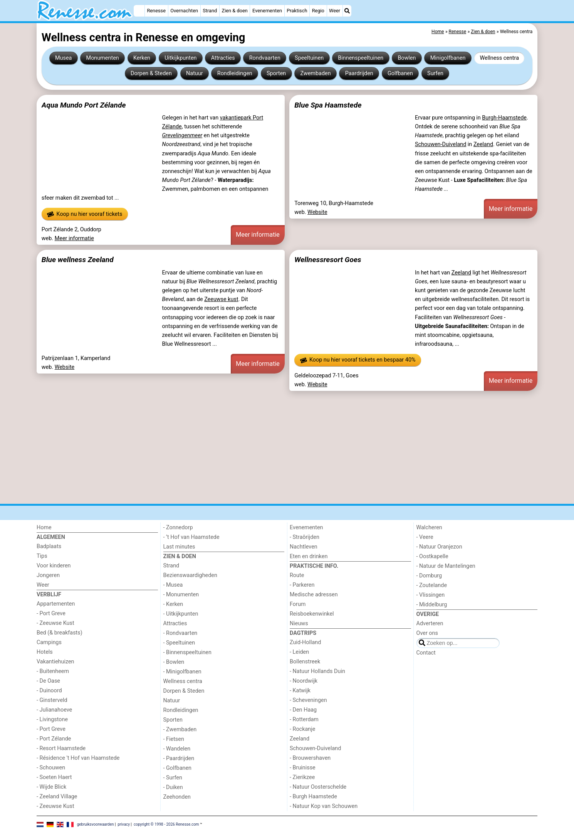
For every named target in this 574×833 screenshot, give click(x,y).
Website (317, 212)
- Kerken (173, 604)
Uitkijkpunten (180, 58)
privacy (123, 824)
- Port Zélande (54, 738)
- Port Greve (51, 613)
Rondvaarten (264, 58)
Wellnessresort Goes (327, 259)
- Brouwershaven (310, 758)
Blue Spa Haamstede (327, 105)
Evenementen (267, 10)
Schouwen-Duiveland (440, 144)
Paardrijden (359, 73)
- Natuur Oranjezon (439, 547)
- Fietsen (173, 739)
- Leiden (299, 652)
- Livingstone (52, 719)
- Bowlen (174, 662)
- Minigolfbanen (182, 671)
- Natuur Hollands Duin (317, 671)
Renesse (156, 10)
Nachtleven (303, 547)
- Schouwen (51, 767)
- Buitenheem (53, 671)
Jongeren (48, 575)
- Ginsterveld (52, 700)
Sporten (276, 73)
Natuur (194, 73)
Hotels (45, 652)
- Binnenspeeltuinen (187, 652)
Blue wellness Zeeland (78, 259)
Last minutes (179, 547)
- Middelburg (431, 604)
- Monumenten (181, 594)
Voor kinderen (54, 565)
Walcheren (429, 527)
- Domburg (429, 575)
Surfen (435, 73)
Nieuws (299, 623)
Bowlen (407, 58)
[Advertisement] (268, 447)
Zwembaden (315, 73)
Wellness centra (499, 58)
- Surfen (172, 777)
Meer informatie (74, 238)
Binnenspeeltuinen (360, 58)
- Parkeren (302, 585)
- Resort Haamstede (61, 748)
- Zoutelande (431, 585)
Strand (210, 10)
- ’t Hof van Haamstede (191, 537)
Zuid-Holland (305, 642)
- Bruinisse (303, 767)
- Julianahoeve (54, 710)
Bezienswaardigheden (190, 575)
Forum (297, 604)
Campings (49, 642)
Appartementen (56, 604)
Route (297, 575)
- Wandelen (177, 748)
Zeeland (483, 144)
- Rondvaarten (180, 633)
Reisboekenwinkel (312, 614)
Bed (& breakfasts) (59, 632)
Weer (334, 10)
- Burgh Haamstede (313, 796)
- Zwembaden (180, 729)
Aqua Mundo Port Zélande (84, 105)
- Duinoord (49, 690)
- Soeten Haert (54, 777)
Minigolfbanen (448, 58)
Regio (318, 10)
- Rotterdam (304, 719)
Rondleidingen (234, 73)
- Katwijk (300, 690)
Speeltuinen (309, 58)
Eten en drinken (308, 556)
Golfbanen (400, 73)
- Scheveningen (308, 700)
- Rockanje (302, 729)
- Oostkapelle (432, 556)
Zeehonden (177, 797)
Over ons (427, 633)
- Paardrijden (179, 758)
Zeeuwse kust (221, 299)
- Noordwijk (303, 681)
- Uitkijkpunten (180, 614)
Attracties (223, 58)
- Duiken (173, 787)
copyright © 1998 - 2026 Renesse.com (166, 824)
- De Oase (48, 681)
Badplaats (49, 546)
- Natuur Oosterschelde (318, 787)
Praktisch (297, 10)
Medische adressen (314, 594)
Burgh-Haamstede (504, 117)
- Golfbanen (177, 768)
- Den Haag (303, 710)
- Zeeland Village (57, 796)
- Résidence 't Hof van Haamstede (78, 758)
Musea (63, 58)
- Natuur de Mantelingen (445, 566)
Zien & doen (235, 10)
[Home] (139, 11)
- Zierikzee (302, 777)
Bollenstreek (305, 661)
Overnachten (184, 10)
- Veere (424, 537)
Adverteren (429, 623)
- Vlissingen (430, 595)
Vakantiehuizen (55, 661)
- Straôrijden (304, 537)
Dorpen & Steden (151, 73)
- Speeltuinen (179, 642)
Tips (42, 556)
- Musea (173, 585)
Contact (426, 653)
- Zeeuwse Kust (55, 623)
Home (44, 527)
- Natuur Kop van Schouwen (323, 806)
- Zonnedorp (178, 527)
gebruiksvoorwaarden (95, 824)
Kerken (141, 58)
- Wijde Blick (51, 787)
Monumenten (102, 58)
